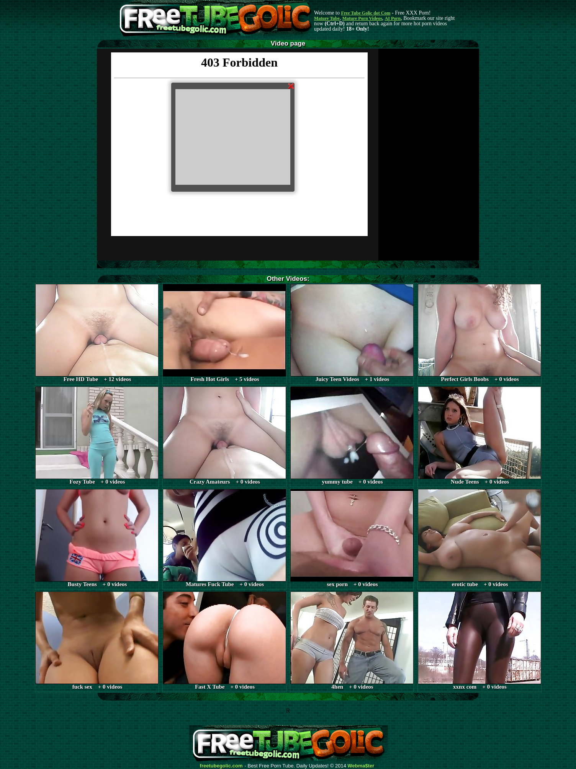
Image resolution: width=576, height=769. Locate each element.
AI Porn (393, 18)
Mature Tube (327, 18)
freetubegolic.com (221, 766)
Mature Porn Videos (362, 18)
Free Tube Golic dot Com (365, 13)
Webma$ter (361, 766)
